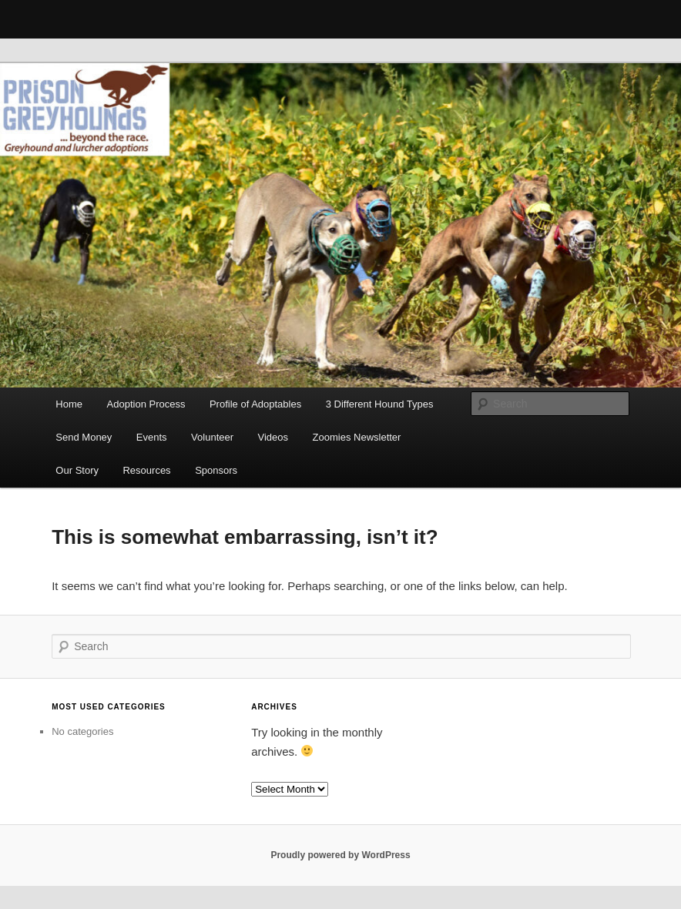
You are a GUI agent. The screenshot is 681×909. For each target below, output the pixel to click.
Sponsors (216, 470)
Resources (146, 470)
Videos (273, 437)
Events (151, 437)
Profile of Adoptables (255, 404)
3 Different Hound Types (380, 404)
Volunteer (212, 437)
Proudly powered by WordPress (340, 855)
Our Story (77, 470)
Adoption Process (146, 404)
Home (68, 404)
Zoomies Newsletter (357, 437)
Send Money (83, 437)
